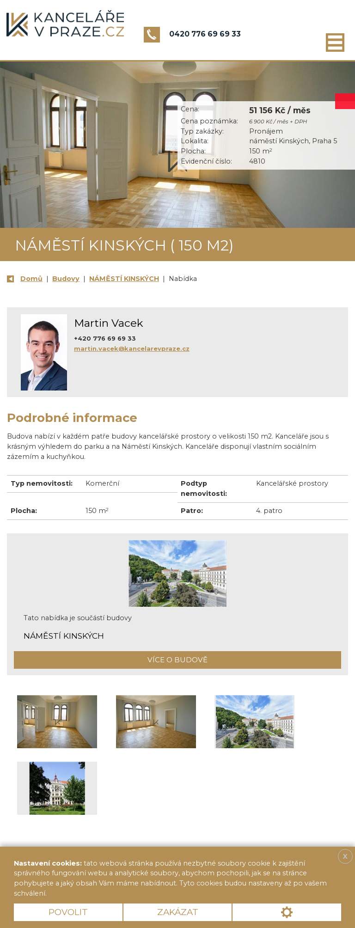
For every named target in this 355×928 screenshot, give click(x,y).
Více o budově (177, 659)
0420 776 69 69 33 (205, 34)
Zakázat (177, 912)
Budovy (66, 279)
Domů (31, 279)
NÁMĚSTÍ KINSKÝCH (124, 279)
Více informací (80, 893)
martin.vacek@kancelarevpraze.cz (132, 348)
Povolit (68, 912)
